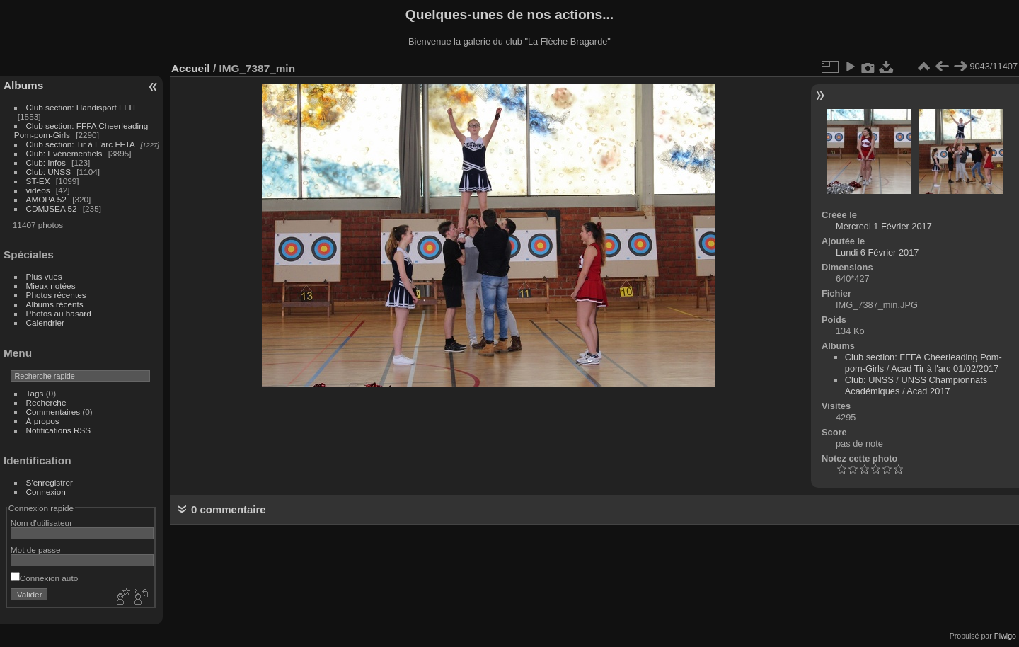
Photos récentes (56, 294)
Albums (23, 85)
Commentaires (53, 411)
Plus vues (44, 276)
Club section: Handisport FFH (80, 107)
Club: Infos (46, 162)
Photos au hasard (58, 313)
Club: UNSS (48, 171)
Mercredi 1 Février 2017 (884, 226)
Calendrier (45, 322)
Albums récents (55, 304)
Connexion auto (44, 578)
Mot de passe (36, 549)
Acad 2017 (928, 391)
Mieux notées (51, 285)
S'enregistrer (49, 482)
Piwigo (1005, 635)
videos (38, 190)
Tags (35, 393)
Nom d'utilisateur (41, 522)
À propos (42, 420)
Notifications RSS (58, 430)
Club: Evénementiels (64, 153)
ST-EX (38, 180)
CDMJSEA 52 (51, 208)
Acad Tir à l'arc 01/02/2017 (944, 368)
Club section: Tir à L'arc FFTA (80, 144)
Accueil (190, 68)
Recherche (46, 402)
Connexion (46, 491)
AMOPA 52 (46, 199)
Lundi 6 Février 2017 (877, 252)
